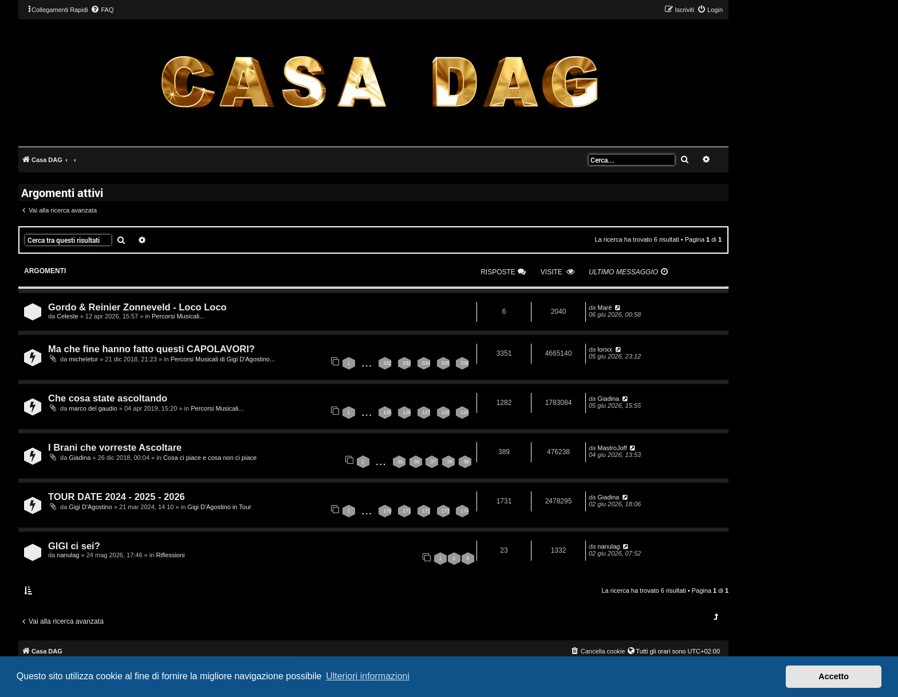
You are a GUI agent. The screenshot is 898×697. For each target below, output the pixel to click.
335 (446, 363)
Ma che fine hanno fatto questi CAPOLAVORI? (151, 349)
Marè (604, 307)
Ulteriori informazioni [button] (367, 676)
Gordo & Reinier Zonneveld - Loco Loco (137, 307)
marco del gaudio (93, 408)
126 (407, 412)
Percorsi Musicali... (178, 316)
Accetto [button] (833, 676)
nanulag (68, 555)
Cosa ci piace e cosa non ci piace (210, 457)
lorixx (604, 349)
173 (446, 511)
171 (407, 511)
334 (426, 363)
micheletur (83, 359)
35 (400, 461)
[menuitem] (101, 10)
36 (417, 461)
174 (464, 511)
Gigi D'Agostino (90, 506)
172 (426, 511)
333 (407, 363)
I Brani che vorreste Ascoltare (115, 447)
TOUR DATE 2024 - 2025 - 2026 (116, 496)
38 (449, 461)
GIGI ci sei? (74, 546)
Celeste (67, 316)
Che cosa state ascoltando (107, 398)
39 (466, 461)
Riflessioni (170, 555)
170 (387, 511)
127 (426, 412)
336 (464, 363)
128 (446, 412)
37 (433, 461)
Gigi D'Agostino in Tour (219, 506)
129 (464, 412)
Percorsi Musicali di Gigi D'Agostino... (223, 359)
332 (387, 363)
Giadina (608, 398)
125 (387, 412)
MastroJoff (612, 447)
